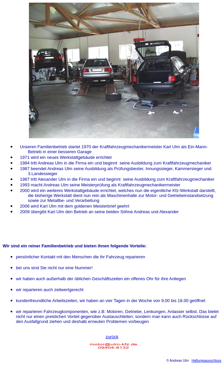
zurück (112, 336)
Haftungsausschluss (207, 360)
